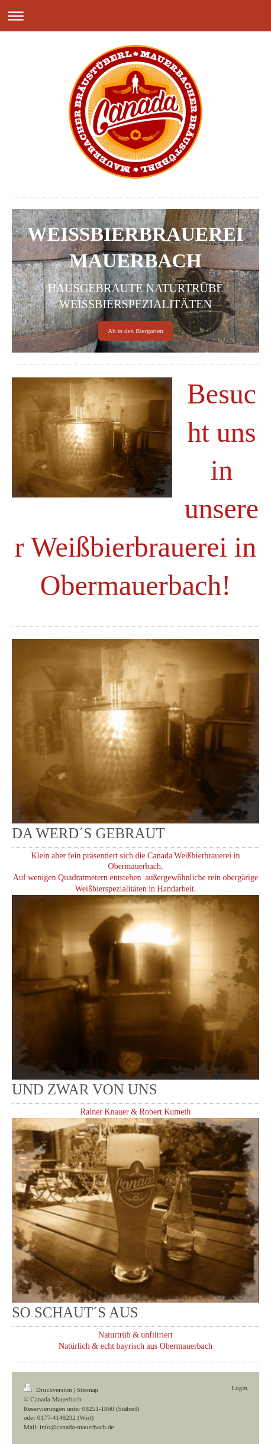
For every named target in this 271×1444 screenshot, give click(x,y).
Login (239, 1387)
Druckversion (49, 1389)
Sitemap (88, 1389)
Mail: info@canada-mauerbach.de (69, 1426)
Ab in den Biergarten (135, 330)
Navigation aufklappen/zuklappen (135, 15)
